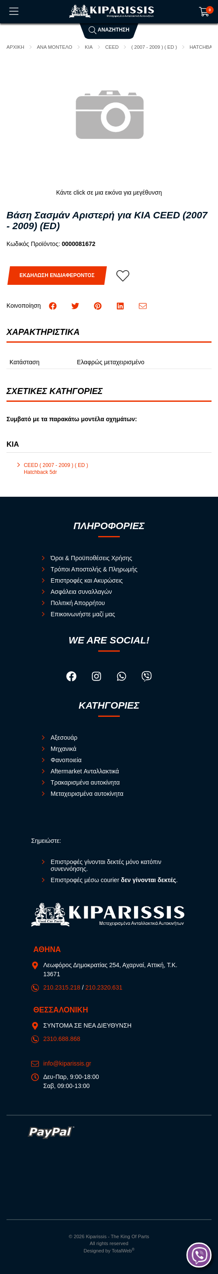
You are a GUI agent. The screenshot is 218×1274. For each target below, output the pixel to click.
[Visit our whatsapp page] (122, 677)
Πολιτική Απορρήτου (78, 602)
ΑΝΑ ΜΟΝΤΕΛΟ (54, 47)
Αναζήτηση (109, 30)
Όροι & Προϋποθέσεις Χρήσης (91, 558)
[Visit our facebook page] (72, 677)
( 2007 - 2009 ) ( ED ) (154, 47)
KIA (89, 47)
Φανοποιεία (66, 760)
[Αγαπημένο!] (123, 276)
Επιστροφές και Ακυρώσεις (87, 580)
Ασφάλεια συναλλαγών (81, 591)
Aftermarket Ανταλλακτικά (85, 771)
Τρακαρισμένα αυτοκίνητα (85, 782)
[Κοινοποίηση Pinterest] (98, 305)
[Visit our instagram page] (97, 677)
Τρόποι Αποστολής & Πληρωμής (94, 569)
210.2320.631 (103, 987)
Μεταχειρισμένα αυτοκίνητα (87, 793)
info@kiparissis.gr (67, 1063)
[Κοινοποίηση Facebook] (53, 305)
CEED (112, 47)
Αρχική (15, 47)
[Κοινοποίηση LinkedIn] (121, 305)
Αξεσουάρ (64, 737)
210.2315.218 (61, 987)
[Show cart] (204, 11)
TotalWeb (123, 1250)
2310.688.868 (61, 1038)
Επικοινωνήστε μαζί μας (83, 614)
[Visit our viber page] (146, 677)
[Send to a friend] (143, 305)
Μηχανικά (64, 748)
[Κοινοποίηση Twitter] (76, 305)
